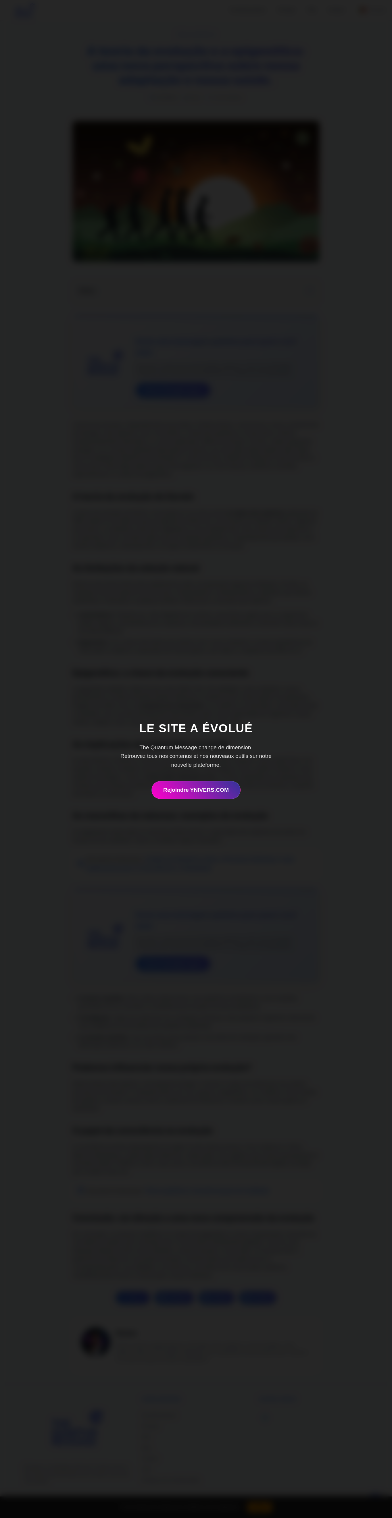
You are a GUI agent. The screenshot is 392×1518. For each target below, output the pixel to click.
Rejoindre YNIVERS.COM (196, 790)
